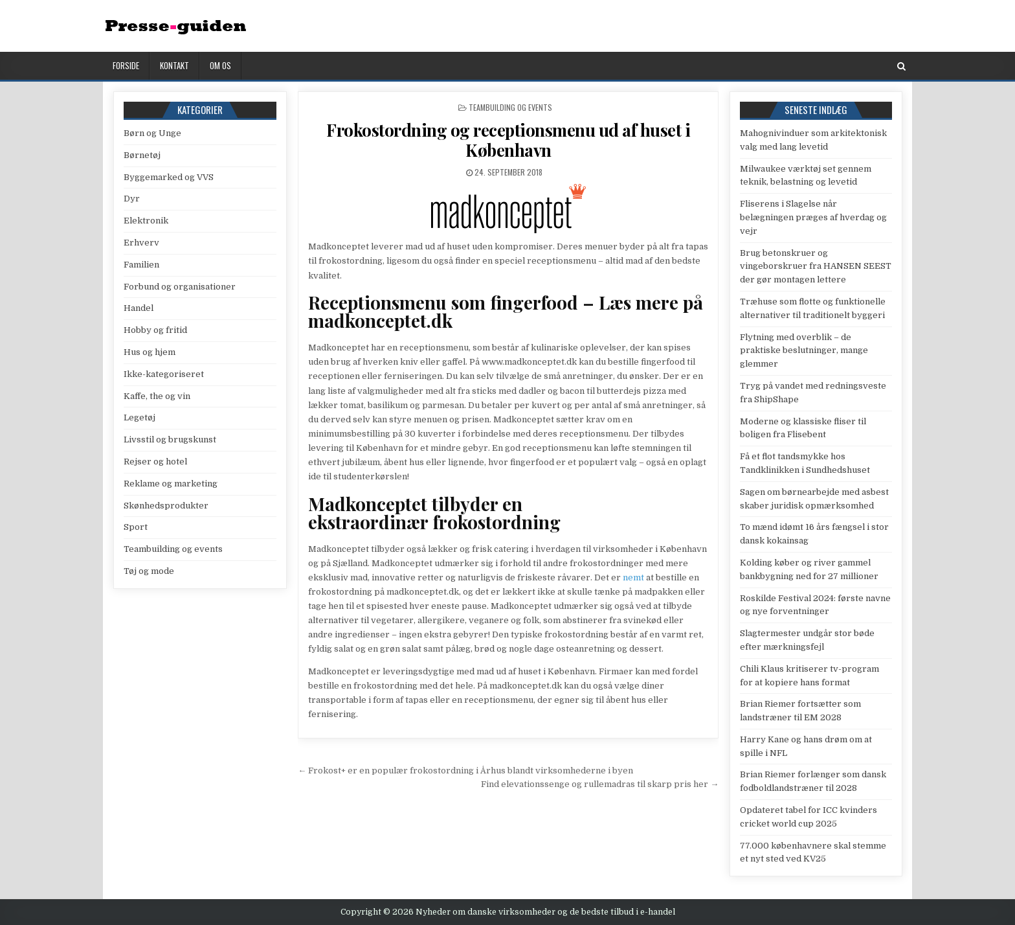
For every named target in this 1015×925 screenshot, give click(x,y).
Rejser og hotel (155, 461)
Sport (136, 527)
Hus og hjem (149, 352)
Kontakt (174, 65)
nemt (633, 577)
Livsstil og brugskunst (170, 439)
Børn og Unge (152, 133)
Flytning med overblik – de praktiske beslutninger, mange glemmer (804, 350)
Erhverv (141, 242)
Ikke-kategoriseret (164, 374)
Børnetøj (142, 155)
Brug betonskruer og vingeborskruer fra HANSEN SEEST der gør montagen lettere (815, 266)
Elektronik (146, 220)
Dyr (132, 198)
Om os (220, 65)
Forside (126, 65)
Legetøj (139, 417)
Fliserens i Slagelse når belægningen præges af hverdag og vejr (813, 217)
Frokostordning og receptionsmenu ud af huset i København (508, 140)
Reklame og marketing (171, 483)
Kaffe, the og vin (157, 396)
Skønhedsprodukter (166, 505)
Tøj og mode (149, 571)
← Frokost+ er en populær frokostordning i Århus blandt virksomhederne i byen (465, 770)
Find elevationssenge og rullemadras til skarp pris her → (600, 784)
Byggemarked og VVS (169, 177)
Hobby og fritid (155, 330)
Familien (141, 264)
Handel (138, 308)
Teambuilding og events (510, 107)
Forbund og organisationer (180, 286)
